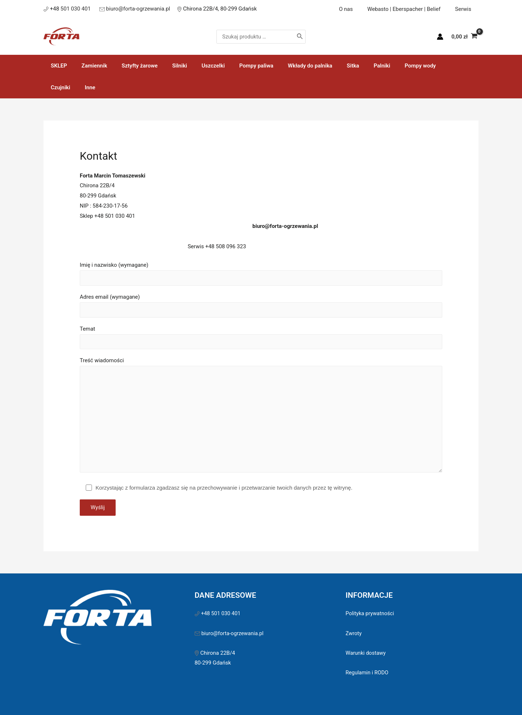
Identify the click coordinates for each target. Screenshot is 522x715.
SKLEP (57, 65)
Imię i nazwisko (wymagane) (261, 252)
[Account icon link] (440, 36)
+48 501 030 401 (222, 595)
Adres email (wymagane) (261, 284)
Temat (261, 316)
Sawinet (311, 700)
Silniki (167, 65)
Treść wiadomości (261, 397)
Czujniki (422, 65)
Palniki (351, 65)
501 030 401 (76, 8)
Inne (448, 65)
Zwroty (353, 615)
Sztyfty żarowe (131, 65)
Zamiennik (89, 65)
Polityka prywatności (370, 595)
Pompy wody (385, 65)
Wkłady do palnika (286, 65)
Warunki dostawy (366, 635)
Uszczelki (196, 65)
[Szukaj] (315, 36)
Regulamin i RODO (367, 654)
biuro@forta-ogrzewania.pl (138, 8)
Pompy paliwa (236, 65)
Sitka (326, 65)
